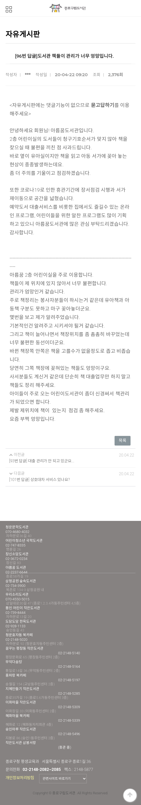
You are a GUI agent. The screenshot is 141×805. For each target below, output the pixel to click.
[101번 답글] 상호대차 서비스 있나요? (39, 479)
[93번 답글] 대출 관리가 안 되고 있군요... (41, 461)
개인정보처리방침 (20, 777)
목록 (122, 440)
